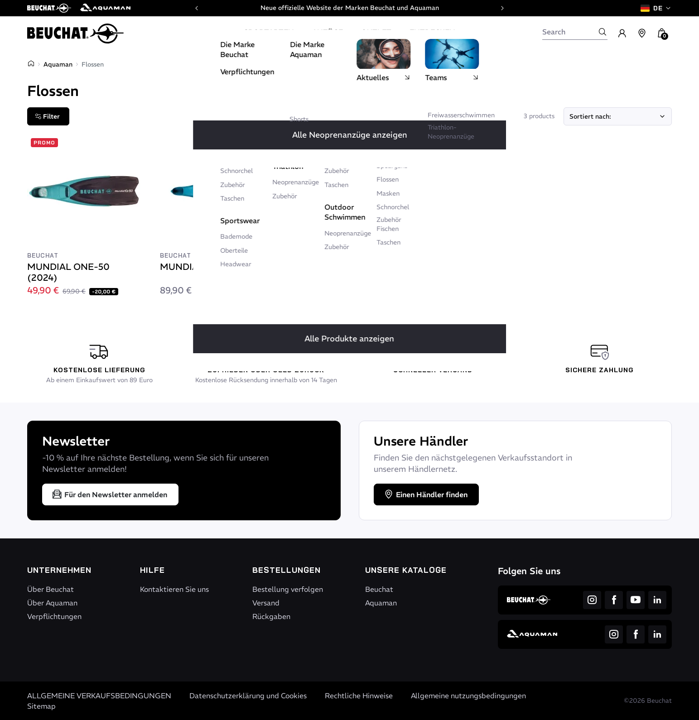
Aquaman (57, 64)
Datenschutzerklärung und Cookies (248, 695)
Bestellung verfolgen (287, 589)
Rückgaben (271, 616)
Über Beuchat (50, 589)
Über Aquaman (52, 602)
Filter (47, 116)
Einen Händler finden (425, 494)
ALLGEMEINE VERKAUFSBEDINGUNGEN (99, 695)
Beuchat (379, 589)
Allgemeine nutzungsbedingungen (468, 695)
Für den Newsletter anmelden (109, 494)
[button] (662, 33)
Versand (266, 602)
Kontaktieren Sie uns (174, 589)
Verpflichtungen (54, 616)
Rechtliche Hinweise (359, 695)
